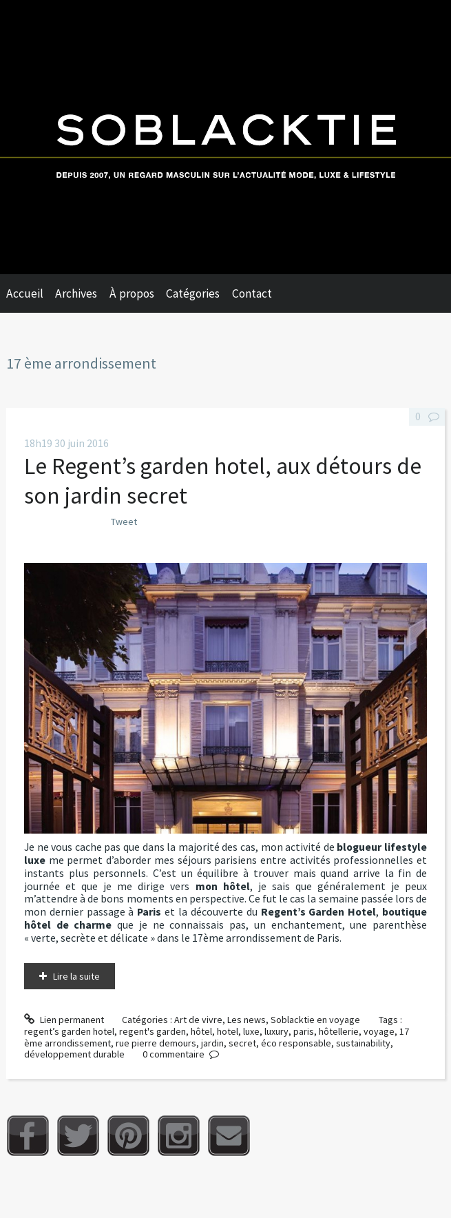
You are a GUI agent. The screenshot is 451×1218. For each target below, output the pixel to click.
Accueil (24, 293)
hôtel (201, 1031)
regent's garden (152, 1031)
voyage (379, 1031)
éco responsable (296, 1043)
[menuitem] (31, 293)
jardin (212, 1043)
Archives (76, 293)
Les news (246, 1019)
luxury (276, 1031)
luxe (251, 1031)
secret (242, 1043)
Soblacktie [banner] (225, 137)
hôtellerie (339, 1031)
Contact (252, 293)
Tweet (124, 521)
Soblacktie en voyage (315, 1019)
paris (303, 1031)
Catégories (193, 293)
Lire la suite (76, 976)
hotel (227, 1031)
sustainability (363, 1043)
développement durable (74, 1054)
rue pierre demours (156, 1043)
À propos (131, 293)
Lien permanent (64, 1019)
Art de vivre (198, 1019)
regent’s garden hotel (69, 1031)
